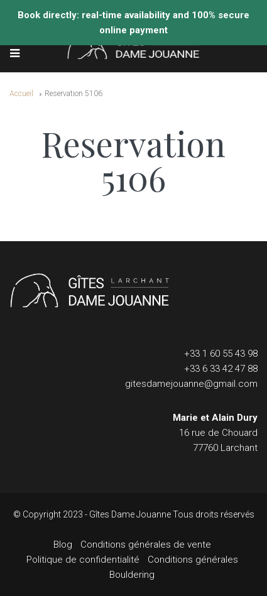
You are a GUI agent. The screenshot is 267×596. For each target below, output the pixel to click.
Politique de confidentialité (82, 559)
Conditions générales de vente (145, 544)
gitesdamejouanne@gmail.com (191, 383)
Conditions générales (193, 559)
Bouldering (132, 574)
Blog (62, 544)
